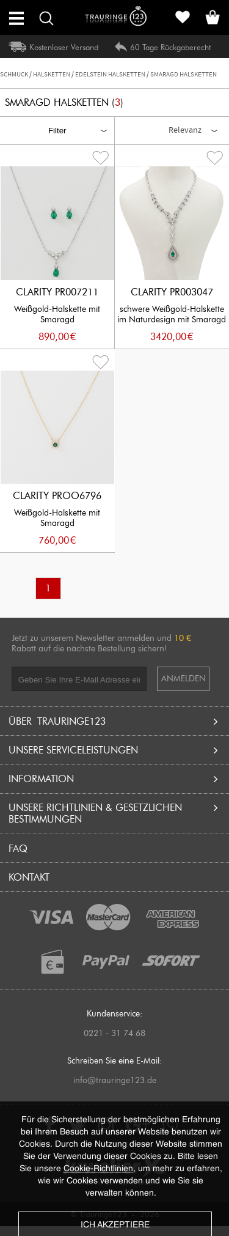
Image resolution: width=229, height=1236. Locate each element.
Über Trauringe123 (115, 721)
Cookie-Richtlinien (98, 1168)
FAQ (18, 848)
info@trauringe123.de (114, 1080)
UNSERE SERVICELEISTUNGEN (115, 750)
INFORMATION (115, 779)
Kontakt (29, 877)
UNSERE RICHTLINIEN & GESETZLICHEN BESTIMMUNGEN (115, 813)
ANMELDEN (183, 678)
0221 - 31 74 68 (114, 1033)
